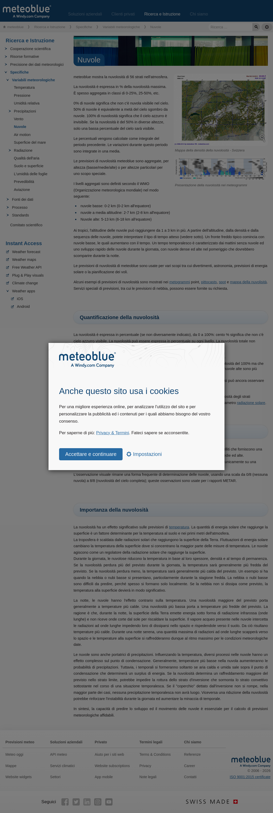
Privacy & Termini (112, 432)
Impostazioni (144, 454)
